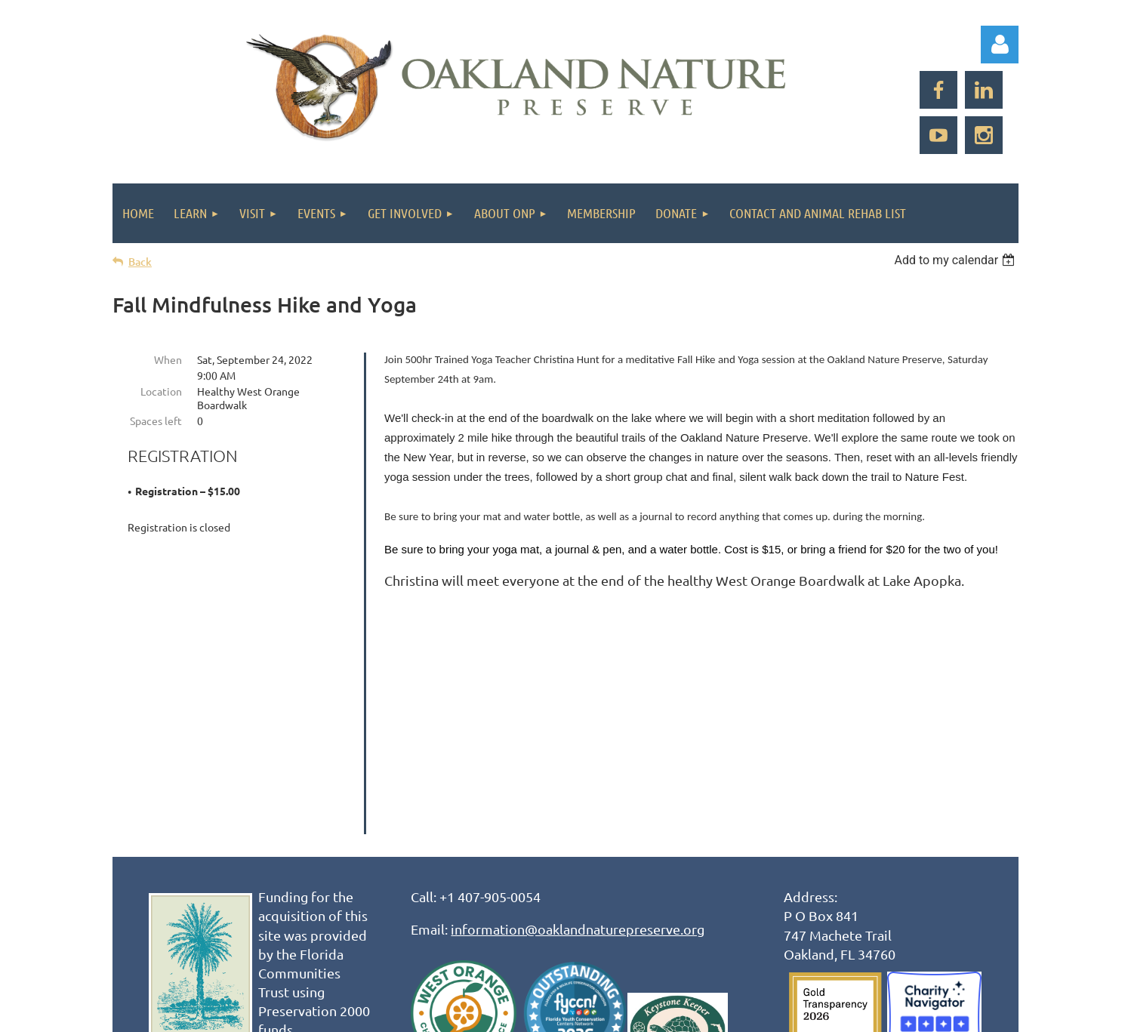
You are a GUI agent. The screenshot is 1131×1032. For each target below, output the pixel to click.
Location (161, 391)
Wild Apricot (838, 1013)
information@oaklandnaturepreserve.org (577, 702)
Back (140, 261)
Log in (1000, 44)
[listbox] (956, 260)
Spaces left (156, 420)
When (168, 359)
